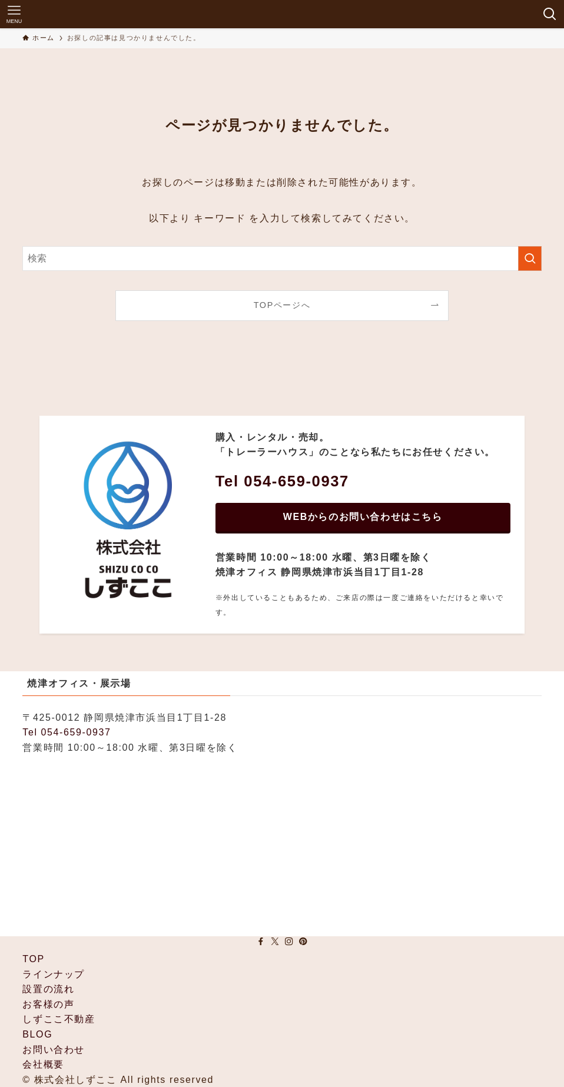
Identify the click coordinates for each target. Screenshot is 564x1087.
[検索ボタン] (550, 14)
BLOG (37, 1034)
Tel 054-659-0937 (66, 732)
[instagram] (289, 941)
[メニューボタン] (14, 14)
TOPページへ (282, 305)
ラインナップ (53, 974)
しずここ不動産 (58, 1019)
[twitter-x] (275, 941)
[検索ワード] (281, 258)
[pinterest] (303, 941)
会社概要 (43, 1064)
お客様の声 (48, 1004)
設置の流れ (48, 989)
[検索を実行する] (530, 258)
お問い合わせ (53, 1050)
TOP (33, 959)
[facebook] (261, 941)
